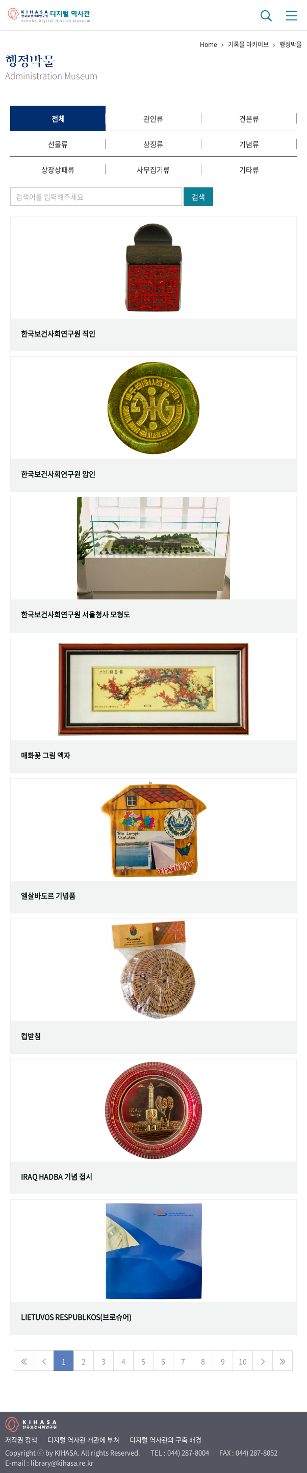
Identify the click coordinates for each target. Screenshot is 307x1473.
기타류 (249, 169)
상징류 (153, 144)
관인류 (153, 118)
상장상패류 (57, 169)
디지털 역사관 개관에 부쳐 (83, 1439)
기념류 (249, 144)
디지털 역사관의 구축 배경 (165, 1439)
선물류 (58, 144)
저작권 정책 (21, 1439)
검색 (198, 196)
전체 (58, 118)
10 (243, 1361)
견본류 (249, 118)
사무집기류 (153, 169)
